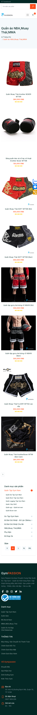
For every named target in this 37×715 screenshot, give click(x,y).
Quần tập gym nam (8, 612)
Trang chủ (6, 37)
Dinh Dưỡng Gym (7, 675)
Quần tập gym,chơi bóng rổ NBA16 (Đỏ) (18, 305)
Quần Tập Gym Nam (12, 490)
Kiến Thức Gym (7, 679)
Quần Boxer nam (11, 510)
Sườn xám (5, 616)
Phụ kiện (7, 532)
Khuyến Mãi (5, 667)
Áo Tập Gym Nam (11, 516)
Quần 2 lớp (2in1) (11, 504)
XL (24, 548)
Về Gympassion (8, 662)
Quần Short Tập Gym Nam (14, 498)
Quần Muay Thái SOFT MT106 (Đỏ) (18, 209)
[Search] (15, 6)
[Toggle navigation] (28, 15)
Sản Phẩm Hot (6, 671)
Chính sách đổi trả (8, 646)
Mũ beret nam (6, 620)
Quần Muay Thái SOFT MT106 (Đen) (18, 257)
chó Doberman (6, 630)
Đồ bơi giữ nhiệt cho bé (14, 524)
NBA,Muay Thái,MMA (12, 528)
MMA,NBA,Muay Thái (9, 624)
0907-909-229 (10, 699)
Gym (11, 573)
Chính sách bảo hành (9, 654)
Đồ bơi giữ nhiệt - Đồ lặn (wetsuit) (18, 520)
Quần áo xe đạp (7, 628)
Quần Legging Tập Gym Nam (15, 501)
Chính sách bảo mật (8, 650)
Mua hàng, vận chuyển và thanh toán (15, 642)
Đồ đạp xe (8, 536)
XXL (30, 548)
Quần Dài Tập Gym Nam (14, 495)
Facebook (6, 2)
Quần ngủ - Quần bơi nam (14, 507)
